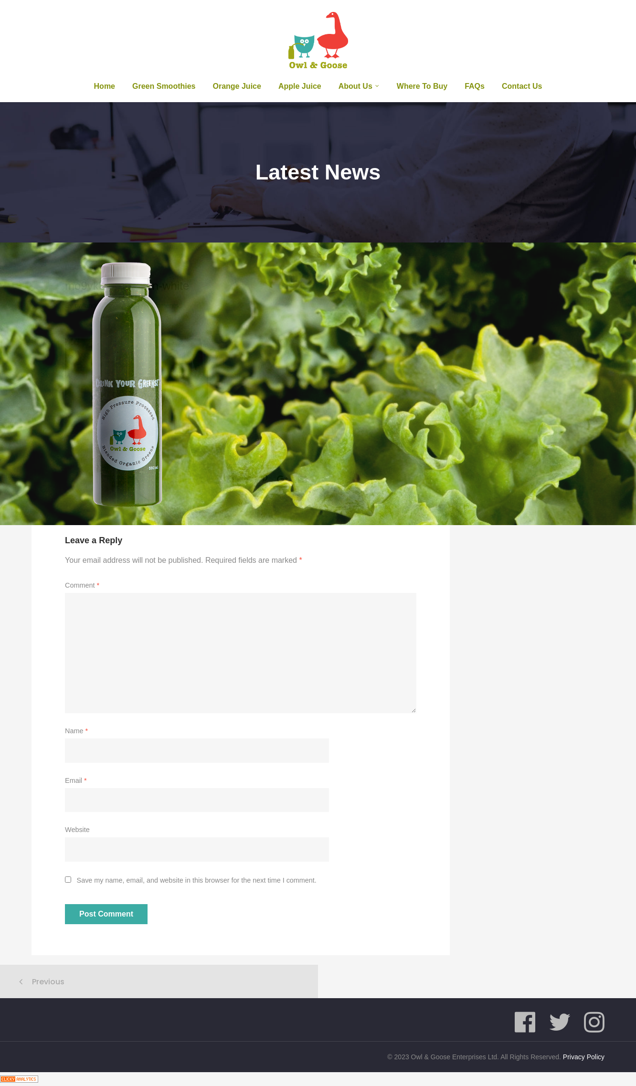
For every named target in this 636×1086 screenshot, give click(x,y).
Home (104, 86)
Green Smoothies (163, 86)
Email (76, 780)
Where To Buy (422, 86)
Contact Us (522, 86)
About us (355, 86)
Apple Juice (299, 86)
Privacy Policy (583, 1057)
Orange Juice (237, 86)
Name (76, 731)
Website (77, 829)
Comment (82, 585)
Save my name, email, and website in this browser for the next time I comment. (197, 880)
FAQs (475, 86)
